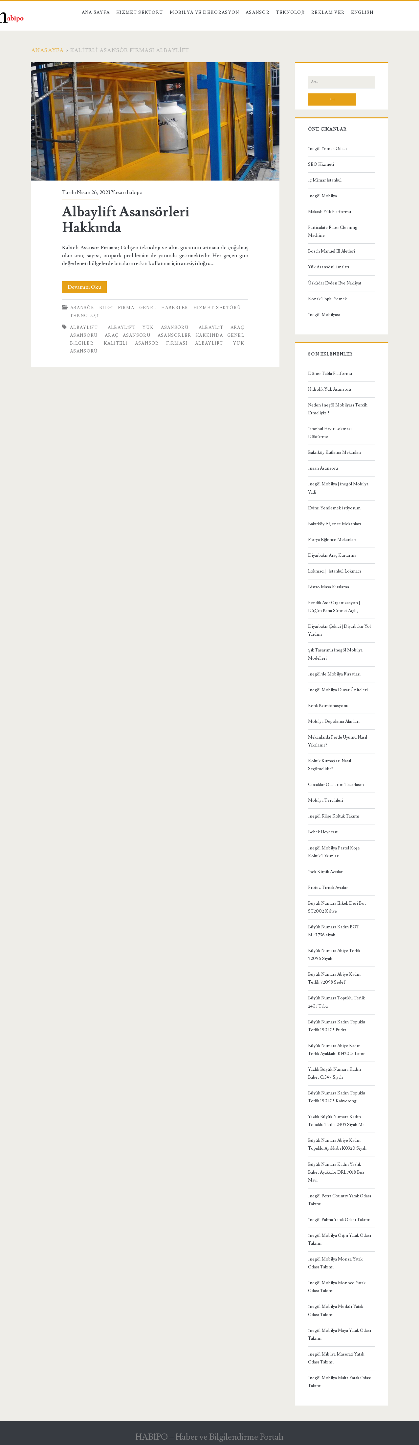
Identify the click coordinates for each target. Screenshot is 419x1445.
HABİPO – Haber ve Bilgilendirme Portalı (209, 1437)
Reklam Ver (327, 12)
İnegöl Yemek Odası (327, 148)
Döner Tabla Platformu (330, 373)
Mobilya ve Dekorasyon (204, 12)
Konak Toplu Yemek (327, 299)
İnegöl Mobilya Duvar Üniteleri (337, 690)
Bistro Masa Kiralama (328, 587)
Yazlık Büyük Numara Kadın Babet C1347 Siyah (334, 1073)
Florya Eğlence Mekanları (332, 539)
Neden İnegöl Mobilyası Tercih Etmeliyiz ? (337, 409)
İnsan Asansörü (323, 468)
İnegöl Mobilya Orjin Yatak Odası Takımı (339, 1239)
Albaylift (84, 327)
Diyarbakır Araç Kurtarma (332, 555)
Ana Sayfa (96, 12)
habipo (135, 192)
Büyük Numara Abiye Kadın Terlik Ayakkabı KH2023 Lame (336, 1049)
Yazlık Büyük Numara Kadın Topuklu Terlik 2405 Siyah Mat (337, 1120)
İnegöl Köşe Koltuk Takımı (333, 816)
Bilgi (106, 307)
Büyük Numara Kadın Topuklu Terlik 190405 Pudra (336, 1026)
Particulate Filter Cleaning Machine (332, 231)
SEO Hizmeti (321, 164)
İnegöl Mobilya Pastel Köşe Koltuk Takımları (334, 852)
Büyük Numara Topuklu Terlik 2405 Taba (336, 1002)
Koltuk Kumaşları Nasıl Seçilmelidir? (329, 764)
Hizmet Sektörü (140, 12)
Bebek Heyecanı (323, 832)
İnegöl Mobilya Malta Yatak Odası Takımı (339, 1381)
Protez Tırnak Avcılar (328, 887)
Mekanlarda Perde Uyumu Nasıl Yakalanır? (337, 741)
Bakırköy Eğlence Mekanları (334, 524)
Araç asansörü (128, 335)
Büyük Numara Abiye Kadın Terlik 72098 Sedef (334, 978)
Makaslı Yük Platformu (329, 211)
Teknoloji (290, 12)
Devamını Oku (87, 287)
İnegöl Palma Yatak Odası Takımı (339, 1219)
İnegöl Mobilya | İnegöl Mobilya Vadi (338, 488)
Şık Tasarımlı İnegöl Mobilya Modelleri (335, 654)
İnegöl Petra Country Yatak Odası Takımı (339, 1200)
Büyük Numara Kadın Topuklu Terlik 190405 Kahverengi (336, 1097)
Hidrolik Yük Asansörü (329, 389)
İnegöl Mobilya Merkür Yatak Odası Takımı (335, 1310)
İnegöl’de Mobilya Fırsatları (334, 674)
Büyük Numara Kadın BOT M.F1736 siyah (333, 931)
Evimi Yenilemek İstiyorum (334, 508)
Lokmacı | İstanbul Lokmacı (334, 571)
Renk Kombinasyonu (328, 705)
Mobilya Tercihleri (325, 800)
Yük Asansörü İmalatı (328, 267)
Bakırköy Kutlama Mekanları (334, 452)
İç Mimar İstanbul (325, 180)
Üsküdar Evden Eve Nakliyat (334, 283)
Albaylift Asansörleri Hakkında (155, 121)
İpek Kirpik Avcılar (325, 871)
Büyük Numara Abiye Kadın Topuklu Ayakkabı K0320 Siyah (337, 1144)
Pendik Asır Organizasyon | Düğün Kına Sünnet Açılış (334, 606)
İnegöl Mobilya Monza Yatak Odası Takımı (335, 1263)
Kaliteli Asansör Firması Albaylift (163, 343)
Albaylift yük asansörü (148, 327)
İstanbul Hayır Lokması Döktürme (329, 432)
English (362, 12)
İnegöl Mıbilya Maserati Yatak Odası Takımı (336, 1358)
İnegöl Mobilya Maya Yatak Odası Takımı (339, 1334)
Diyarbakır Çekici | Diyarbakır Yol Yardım (339, 630)
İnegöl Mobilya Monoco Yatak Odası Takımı (336, 1286)
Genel (148, 307)
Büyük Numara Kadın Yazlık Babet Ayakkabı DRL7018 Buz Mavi (336, 1172)
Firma (126, 307)
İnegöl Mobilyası (324, 314)
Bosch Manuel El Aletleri (331, 251)
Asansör (258, 12)
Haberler (174, 307)
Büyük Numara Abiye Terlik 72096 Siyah (334, 954)
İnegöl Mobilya (322, 196)
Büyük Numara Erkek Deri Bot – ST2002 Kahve (338, 907)
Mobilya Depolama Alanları (334, 721)
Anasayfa (47, 50)
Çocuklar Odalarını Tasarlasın (336, 784)
